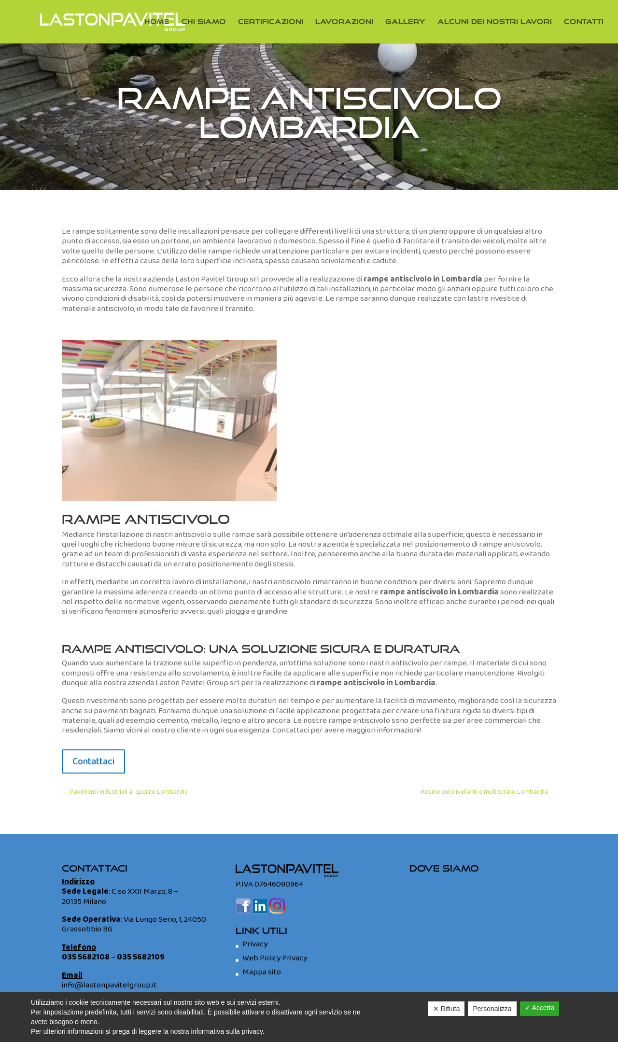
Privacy (254, 944)
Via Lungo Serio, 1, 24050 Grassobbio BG (134, 924)
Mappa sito (261, 972)
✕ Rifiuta (446, 1009)
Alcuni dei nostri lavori (494, 22)
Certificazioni (270, 22)
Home (156, 22)
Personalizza (492, 1009)
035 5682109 (141, 957)
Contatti (584, 22)
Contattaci (93, 761)
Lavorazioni (344, 22)
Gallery (405, 22)
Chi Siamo (204, 22)
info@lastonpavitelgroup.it (109, 985)
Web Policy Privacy (274, 958)
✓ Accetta (540, 1008)
